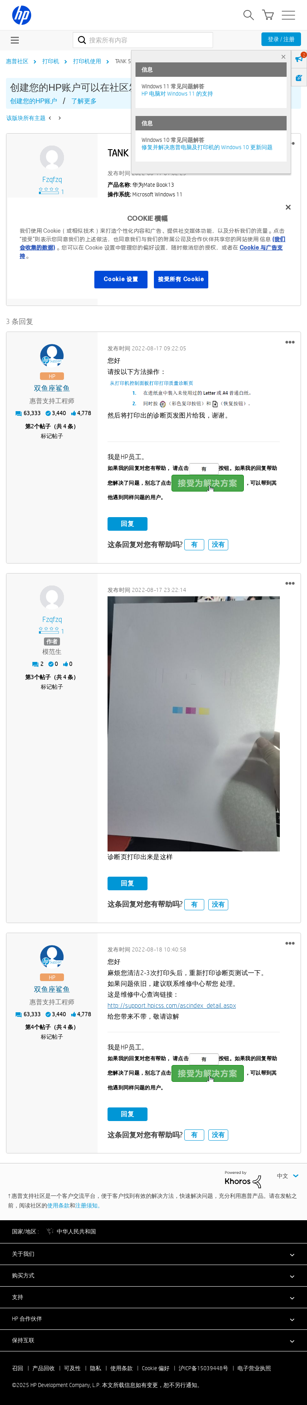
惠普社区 (17, 61)
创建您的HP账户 (33, 101)
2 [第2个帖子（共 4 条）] (32, 426)
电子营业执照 (254, 1367)
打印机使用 (87, 61)
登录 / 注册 (281, 39)
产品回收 (43, 1367)
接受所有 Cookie (181, 279)
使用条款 (58, 1205)
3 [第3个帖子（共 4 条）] (32, 676)
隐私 (95, 1367)
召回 (17, 1367)
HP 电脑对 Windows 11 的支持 (177, 93)
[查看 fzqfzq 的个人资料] (52, 180)
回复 (127, 523)
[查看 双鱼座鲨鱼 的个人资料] (52, 388)
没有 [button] (218, 544)
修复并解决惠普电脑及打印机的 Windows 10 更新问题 (207, 147)
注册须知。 (89, 1205)
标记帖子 (52, 435)
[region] (153, 248)
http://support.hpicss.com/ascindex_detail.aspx (172, 1005)
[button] (290, 342)
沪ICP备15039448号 (203, 1367)
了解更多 (84, 101)
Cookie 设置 (121, 279)
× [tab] (283, 56)
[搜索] (143, 40)
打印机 (50, 61)
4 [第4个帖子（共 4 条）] (32, 1027)
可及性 (72, 1367)
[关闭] (288, 207)
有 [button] (194, 544)
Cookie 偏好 (155, 1367)
